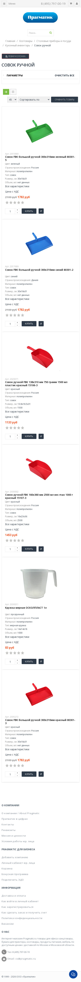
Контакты (8, 824)
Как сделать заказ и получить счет (24, 912)
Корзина (7, 868)
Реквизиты (9, 830)
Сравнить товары (64, 99)
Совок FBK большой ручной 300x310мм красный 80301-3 (40, 721)
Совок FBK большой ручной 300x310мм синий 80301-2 (39, 269)
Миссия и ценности (14, 835)
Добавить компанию (15, 857)
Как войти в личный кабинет (20, 901)
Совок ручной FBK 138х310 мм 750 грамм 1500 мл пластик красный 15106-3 (36, 384)
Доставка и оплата (14, 895)
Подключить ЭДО (13, 879)
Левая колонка (15, 56)
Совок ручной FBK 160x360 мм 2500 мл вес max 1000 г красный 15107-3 (39, 496)
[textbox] (40, 33)
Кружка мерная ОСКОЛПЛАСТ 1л (26, 607)
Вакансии (8, 923)
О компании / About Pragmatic (20, 813)
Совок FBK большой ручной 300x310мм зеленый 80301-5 (40, 158)
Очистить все (64, 75)
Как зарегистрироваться (17, 906)
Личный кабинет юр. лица (18, 862)
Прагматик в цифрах (15, 818)
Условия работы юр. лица (18, 841)
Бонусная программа (15, 874)
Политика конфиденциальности (22, 918)
